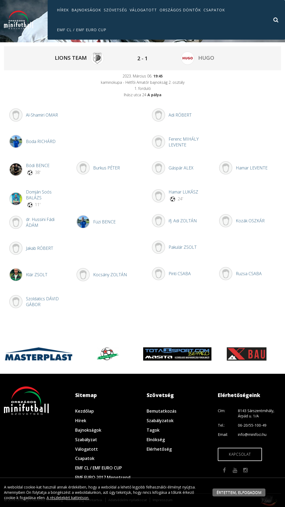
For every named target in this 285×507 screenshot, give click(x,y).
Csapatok (214, 9)
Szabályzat (86, 440)
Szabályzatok (160, 420)
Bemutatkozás (162, 411)
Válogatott (143, 9)
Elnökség (156, 440)
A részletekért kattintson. (68, 497)
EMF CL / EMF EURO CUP (81, 29)
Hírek (63, 9)
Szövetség (115, 9)
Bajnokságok (86, 9)
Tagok (153, 430)
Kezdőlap (84, 411)
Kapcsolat (240, 454)
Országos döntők (180, 9)
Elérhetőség (159, 449)
